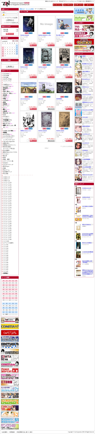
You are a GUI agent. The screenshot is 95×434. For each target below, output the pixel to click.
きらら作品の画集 (86, 166)
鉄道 (4, 157)
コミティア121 (7, 202)
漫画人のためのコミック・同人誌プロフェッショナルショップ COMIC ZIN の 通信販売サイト (69, 1)
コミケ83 (5, 268)
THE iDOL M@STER (9, 141)
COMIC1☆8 (6, 177)
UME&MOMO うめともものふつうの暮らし (87, 216)
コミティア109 (7, 223)
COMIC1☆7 (6, 179)
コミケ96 (5, 244)
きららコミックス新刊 (87, 109)
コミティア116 (7, 211)
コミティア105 (7, 230)
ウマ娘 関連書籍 (86, 159)
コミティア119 (7, 205)
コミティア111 (7, 220)
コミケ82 (5, 269)
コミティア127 (7, 191)
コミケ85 (5, 264)
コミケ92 (5, 252)
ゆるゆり (5, 163)
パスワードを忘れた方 (11, 22)
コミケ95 (5, 246)
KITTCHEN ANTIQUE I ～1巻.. (64, 67)
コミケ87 (5, 260)
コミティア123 (7, 198)
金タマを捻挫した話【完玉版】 (87, 261)
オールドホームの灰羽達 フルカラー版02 (87, 234)
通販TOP (22, 9)
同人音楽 (5, 173)
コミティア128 (7, 189)
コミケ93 (5, 250)
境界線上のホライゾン (9, 145)
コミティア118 (7, 207)
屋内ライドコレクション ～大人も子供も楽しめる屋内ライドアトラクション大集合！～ (87, 272)
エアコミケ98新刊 (8, 243)
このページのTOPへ (67, 146)
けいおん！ (6, 154)
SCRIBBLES (85, 150)
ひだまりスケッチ (8, 164)
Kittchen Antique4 (42, 130)
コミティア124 (7, 196)
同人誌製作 (6, 150)
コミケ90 (5, 255)
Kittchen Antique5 (42, 67)
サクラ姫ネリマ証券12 (87, 206)
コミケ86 (5, 262)
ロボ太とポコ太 (86, 197)
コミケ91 (5, 253)
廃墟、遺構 (6, 159)
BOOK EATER (24, 67)
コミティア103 (7, 234)
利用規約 (12, 432)
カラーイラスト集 (8, 161)
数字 (7, 314)
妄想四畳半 (59, 98)
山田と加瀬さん (86, 71)
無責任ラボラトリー (26, 130)
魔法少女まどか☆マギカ (10, 152)
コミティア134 (7, 182)
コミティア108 (7, 225)
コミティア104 (7, 232)
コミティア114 (7, 214)
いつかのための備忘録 (87, 251)
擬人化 (5, 155)
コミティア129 (7, 188)
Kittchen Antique (60, 130)
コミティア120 (7, 203)
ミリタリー (6, 118)
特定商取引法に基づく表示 (24, 432)
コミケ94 (5, 248)
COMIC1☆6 (6, 180)
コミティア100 (7, 239)
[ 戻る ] (46, 148)
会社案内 (4, 432)
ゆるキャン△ (85, 86)
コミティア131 (7, 184)
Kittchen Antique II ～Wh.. (44, 35)
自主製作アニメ (7, 171)
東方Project (6, 166)
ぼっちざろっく (86, 79)
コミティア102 (7, 236)
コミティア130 (7, 186)
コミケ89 (5, 257)
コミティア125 (7, 195)
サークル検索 (30, 9)
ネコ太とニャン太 (86, 188)
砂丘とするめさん (86, 224)
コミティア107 (7, 227)
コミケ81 (5, 271)
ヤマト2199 (85, 117)
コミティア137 (7, 81)
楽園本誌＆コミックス (87, 102)
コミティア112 (7, 218)
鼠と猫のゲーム (60, 35)
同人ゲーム (6, 170)
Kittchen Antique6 (25, 35)
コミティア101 (7, 237)
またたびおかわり (25, 98)
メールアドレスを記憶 (11, 17)
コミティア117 (7, 209)
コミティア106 (7, 228)
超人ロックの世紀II (87, 242)
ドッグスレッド (86, 133)
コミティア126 (7, 193)
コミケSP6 (6, 241)
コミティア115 (7, 212)
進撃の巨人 (6, 143)
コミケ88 (5, 259)
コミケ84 (5, 266)
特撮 (4, 168)
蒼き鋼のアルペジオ (87, 63)
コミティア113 (7, 216)
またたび (40, 98)
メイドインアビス (86, 94)
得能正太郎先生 (86, 126)
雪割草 (84, 56)
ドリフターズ (85, 142)
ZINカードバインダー (87, 174)
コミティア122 (7, 200)
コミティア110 (7, 221)
